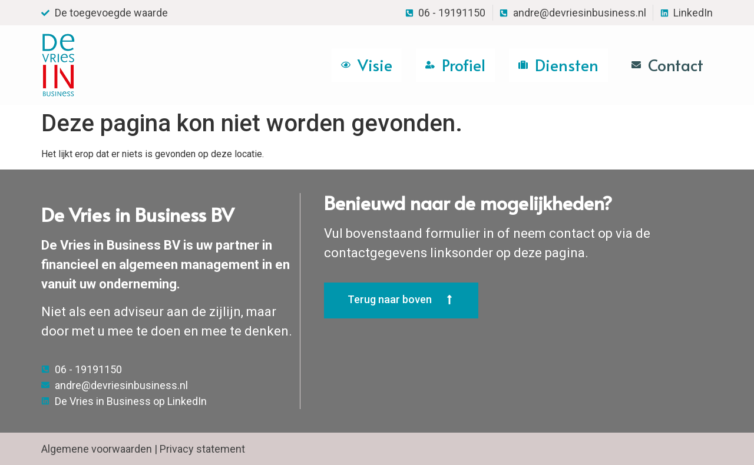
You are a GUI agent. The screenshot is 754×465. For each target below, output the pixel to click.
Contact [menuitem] (675, 65)
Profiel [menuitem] (463, 65)
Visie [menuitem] (375, 65)
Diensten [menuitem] (566, 65)
